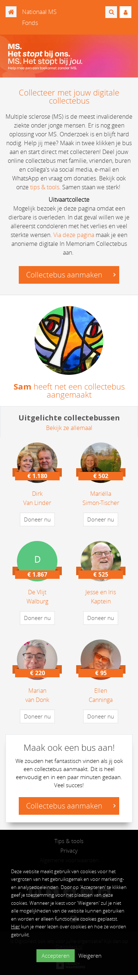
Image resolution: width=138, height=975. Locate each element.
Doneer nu (37, 519)
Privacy (69, 850)
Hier (15, 926)
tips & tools (44, 187)
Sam (22, 386)
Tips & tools (69, 841)
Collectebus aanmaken (71, 275)
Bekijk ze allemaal (69, 428)
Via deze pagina (73, 235)
